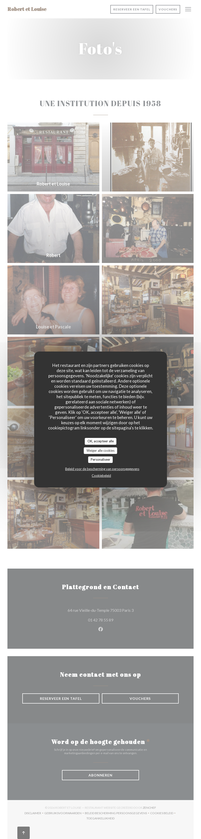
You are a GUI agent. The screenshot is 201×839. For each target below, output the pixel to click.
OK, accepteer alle (100, 441)
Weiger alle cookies (100, 450)
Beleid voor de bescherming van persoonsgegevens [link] (102, 469)
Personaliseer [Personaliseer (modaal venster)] (100, 459)
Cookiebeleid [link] (101, 476)
